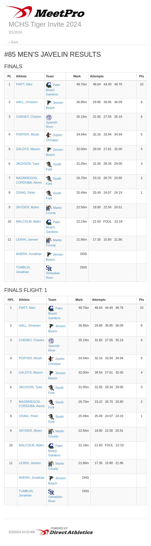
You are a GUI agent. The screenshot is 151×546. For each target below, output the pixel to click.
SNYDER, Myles (27, 207)
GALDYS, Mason (28, 149)
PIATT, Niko (24, 84)
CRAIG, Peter (25, 192)
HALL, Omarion (27, 102)
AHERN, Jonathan (29, 254)
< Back (13, 42)
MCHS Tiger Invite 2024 (45, 24)
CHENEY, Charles (28, 116)
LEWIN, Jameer (27, 239)
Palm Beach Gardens (53, 89)
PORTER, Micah (27, 134)
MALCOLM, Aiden (28, 221)
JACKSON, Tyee (27, 163)
